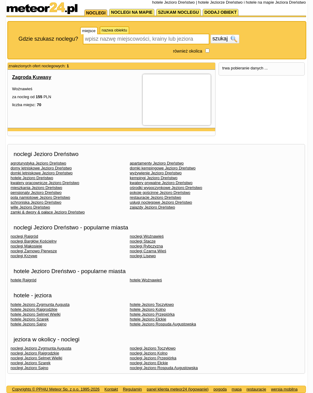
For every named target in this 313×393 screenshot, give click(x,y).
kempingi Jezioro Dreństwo (154, 178)
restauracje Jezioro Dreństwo (155, 197)
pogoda (219, 389)
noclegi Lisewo (143, 256)
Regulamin (132, 389)
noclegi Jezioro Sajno (30, 367)
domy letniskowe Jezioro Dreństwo (41, 168)
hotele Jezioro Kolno (148, 309)
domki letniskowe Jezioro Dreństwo (42, 173)
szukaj (225, 38)
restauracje (256, 389)
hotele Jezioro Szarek (30, 319)
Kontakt (111, 389)
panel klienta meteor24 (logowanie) (177, 389)
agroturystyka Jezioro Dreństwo (38, 163)
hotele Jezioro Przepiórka (152, 314)
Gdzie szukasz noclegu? (48, 39)
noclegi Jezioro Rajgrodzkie (35, 353)
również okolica (187, 51)
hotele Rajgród (24, 280)
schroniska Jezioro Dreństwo (36, 202)
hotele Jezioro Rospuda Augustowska (163, 324)
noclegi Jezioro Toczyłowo (153, 348)
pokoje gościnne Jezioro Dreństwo (160, 192)
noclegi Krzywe (24, 256)
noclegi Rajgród (24, 236)
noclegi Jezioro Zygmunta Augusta (41, 348)
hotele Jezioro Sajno (29, 324)
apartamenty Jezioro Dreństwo (157, 163)
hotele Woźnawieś (146, 280)
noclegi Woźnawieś (147, 236)
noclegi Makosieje (26, 246)
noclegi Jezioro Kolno (149, 353)
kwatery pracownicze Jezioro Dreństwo (45, 182)
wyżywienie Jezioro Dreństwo (156, 173)
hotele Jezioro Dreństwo (32, 178)
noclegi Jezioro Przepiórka (153, 358)
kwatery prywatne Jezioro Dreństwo (161, 182)
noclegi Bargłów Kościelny (34, 241)
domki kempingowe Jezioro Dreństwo (163, 168)
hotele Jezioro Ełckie (148, 319)
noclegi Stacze (143, 241)
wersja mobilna (284, 389)
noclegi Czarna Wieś (148, 251)
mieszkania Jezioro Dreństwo (36, 187)
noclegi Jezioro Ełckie (149, 363)
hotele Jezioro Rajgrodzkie (34, 309)
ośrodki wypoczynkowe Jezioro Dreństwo (166, 187)
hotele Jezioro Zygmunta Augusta (40, 304)
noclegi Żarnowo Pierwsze (34, 251)
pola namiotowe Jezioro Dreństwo (40, 197)
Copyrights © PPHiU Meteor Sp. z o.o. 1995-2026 (56, 389)
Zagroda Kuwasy (31, 77)
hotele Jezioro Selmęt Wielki (36, 314)
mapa (237, 389)
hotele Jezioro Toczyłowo (152, 304)
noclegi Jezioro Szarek (31, 363)
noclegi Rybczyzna (146, 246)
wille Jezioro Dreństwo (30, 207)
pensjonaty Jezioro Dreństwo (36, 192)
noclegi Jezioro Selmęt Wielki (36, 358)
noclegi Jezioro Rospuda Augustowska (164, 367)
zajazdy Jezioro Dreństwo (152, 207)
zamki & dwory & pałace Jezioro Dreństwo (48, 212)
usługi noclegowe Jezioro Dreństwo (161, 202)
